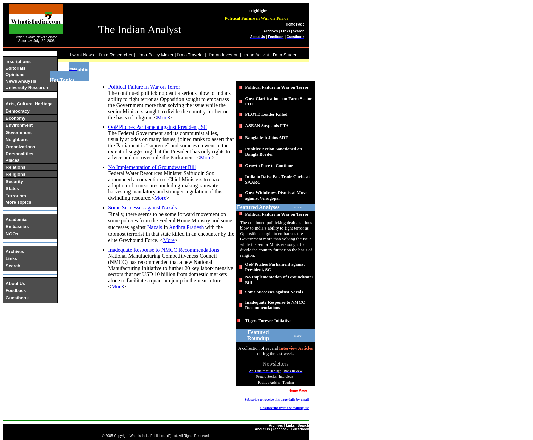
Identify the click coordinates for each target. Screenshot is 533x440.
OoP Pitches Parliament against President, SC (157, 127)
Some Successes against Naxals (142, 207)
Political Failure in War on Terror (144, 87)
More (163, 117)
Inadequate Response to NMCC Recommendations (164, 250)
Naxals (154, 227)
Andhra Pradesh (186, 227)
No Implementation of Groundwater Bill (152, 167)
